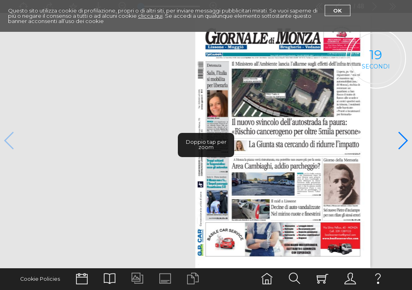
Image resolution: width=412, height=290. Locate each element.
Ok (337, 10)
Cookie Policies (40, 279)
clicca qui (150, 15)
